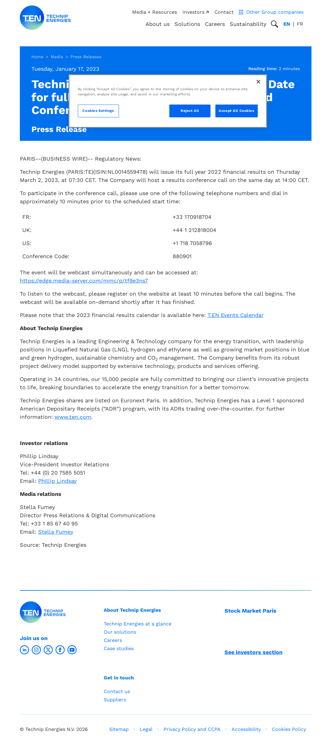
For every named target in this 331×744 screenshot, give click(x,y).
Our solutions (120, 632)
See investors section (253, 652)
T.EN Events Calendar (235, 315)
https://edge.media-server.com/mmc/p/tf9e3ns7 (84, 280)
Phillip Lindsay (57, 481)
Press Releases (85, 56)
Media (57, 56)
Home (37, 56)
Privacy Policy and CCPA (192, 729)
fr (300, 24)
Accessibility (246, 729)
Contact (224, 12)
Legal (146, 729)
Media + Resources (154, 12)
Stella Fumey (55, 532)
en (286, 24)
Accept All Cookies (236, 111)
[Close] (258, 81)
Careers (215, 24)
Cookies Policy (289, 729)
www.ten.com (73, 417)
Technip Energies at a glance (137, 624)
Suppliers (115, 700)
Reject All (190, 111)
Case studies (119, 648)
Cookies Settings (98, 111)
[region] (168, 101)
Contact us (117, 691)
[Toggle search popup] (274, 24)
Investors (195, 12)
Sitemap (119, 729)
